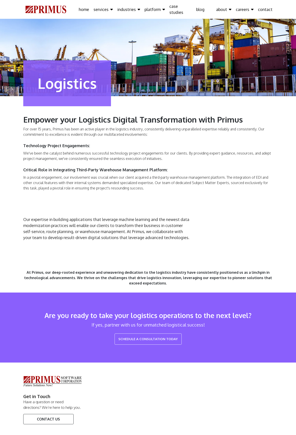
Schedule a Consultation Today (148, 339)
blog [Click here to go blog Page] (200, 9)
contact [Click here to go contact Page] (265, 9)
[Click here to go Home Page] (46, 9)
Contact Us (48, 419)
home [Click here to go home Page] (84, 9)
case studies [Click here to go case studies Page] (176, 9)
